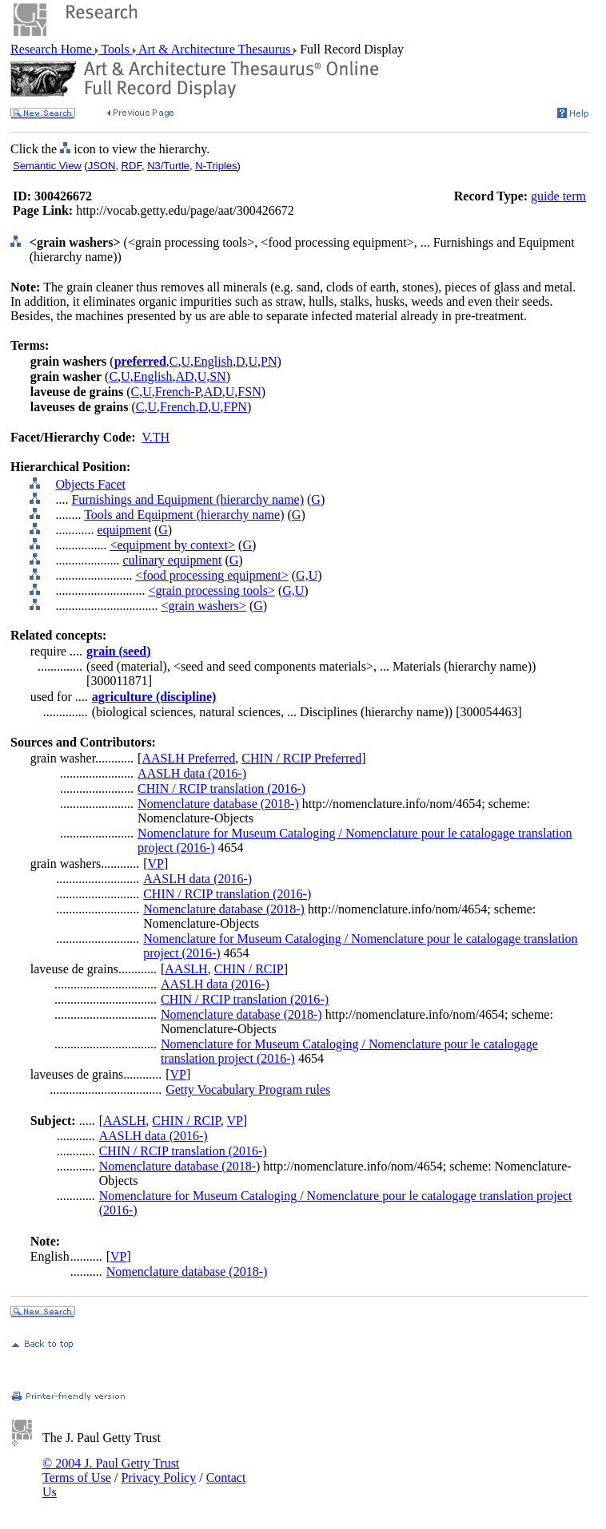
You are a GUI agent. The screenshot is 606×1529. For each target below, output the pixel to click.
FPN (235, 407)
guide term (558, 196)
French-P (178, 391)
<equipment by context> (172, 545)
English (213, 361)
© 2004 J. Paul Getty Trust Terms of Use (110, 1470)
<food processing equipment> (211, 575)
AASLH (186, 969)
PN (269, 361)
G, (302, 575)
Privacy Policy (158, 1477)
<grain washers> (203, 605)
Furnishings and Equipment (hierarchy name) (187, 499)
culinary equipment (171, 560)
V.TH (155, 437)
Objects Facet (90, 484)
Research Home (52, 49)
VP (156, 863)
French (177, 407)
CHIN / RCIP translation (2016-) (221, 788)
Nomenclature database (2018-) (218, 803)
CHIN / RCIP (249, 969)
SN (217, 376)
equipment (124, 530)
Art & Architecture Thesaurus (214, 49)
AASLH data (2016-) (192, 773)
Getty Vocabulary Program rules (247, 1089)
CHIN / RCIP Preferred (301, 758)
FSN (249, 391)
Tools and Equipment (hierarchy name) (184, 514)
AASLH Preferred (188, 758)
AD (185, 376)
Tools (115, 49)
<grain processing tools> (211, 590)
